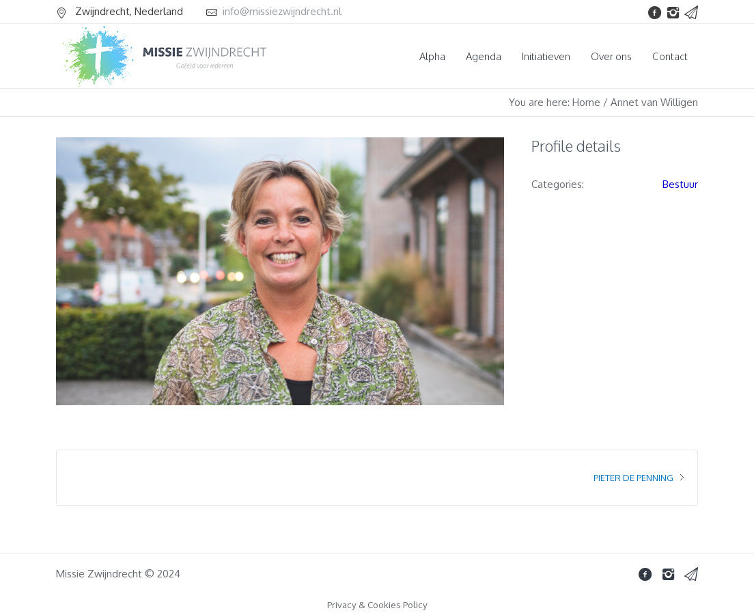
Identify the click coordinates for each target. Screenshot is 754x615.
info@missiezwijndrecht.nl (282, 11)
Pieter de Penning (633, 477)
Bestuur (680, 184)
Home (586, 102)
